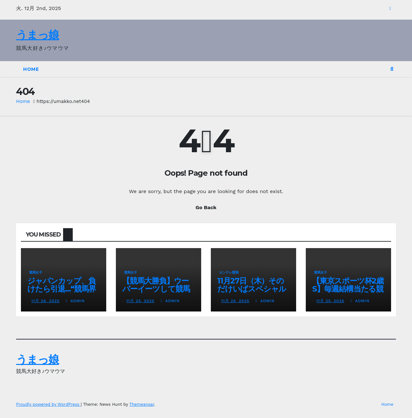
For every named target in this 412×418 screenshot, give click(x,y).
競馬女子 (35, 272)
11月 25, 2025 (140, 301)
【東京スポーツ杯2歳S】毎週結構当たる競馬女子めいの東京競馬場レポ (348, 293)
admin (75, 301)
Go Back (206, 207)
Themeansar (141, 404)
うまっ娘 (37, 35)
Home (31, 69)
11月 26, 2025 (45, 301)
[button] (391, 69)
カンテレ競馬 (229, 272)
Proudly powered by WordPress (48, 404)
